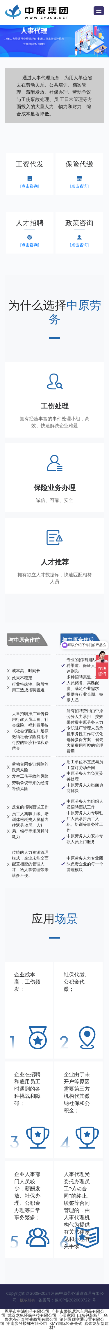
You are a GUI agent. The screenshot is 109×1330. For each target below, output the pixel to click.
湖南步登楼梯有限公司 (26, 1323)
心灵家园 (67, 1315)
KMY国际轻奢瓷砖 (65, 1323)
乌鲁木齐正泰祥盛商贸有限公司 (56, 1317)
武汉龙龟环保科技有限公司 (32, 1315)
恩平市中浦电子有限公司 (27, 1311)
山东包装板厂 (89, 1315)
